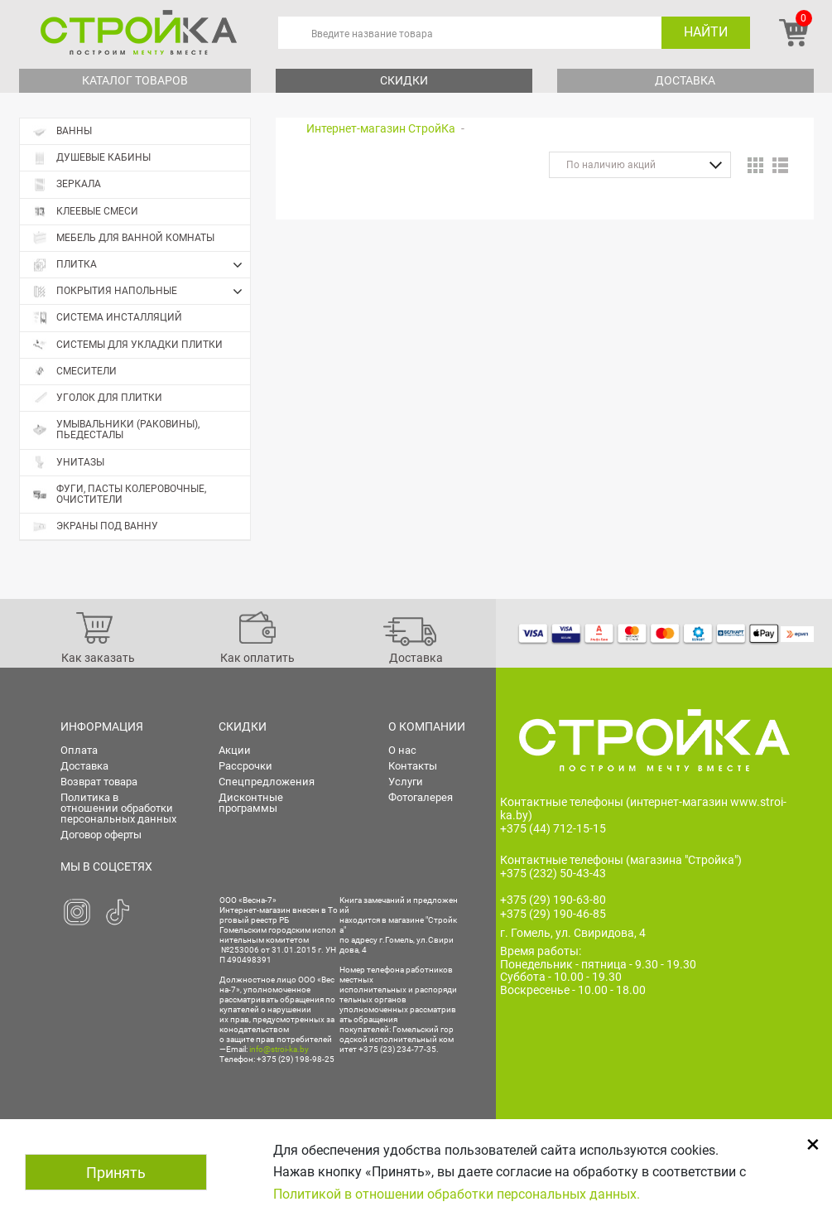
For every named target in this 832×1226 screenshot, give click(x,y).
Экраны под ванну (95, 526)
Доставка (685, 80)
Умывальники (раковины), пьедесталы (116, 429)
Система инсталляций (107, 317)
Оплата (79, 750)
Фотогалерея (420, 797)
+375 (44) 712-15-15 (553, 828)
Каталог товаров (135, 80)
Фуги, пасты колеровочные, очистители (119, 494)
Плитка (141, 265)
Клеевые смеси (85, 211)
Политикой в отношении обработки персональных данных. (456, 1194)
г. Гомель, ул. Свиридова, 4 (573, 932)
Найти (706, 32)
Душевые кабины (91, 158)
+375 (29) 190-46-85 (553, 913)
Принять (116, 1172)
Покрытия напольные (141, 291)
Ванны (62, 131)
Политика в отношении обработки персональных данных (118, 808)
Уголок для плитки (97, 398)
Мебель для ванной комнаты (123, 238)
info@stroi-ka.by (279, 1049)
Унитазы (68, 462)
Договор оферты (101, 834)
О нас (402, 750)
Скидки (404, 80)
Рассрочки (245, 765)
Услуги (405, 781)
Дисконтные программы (251, 802)
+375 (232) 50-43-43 (553, 873)
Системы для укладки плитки (127, 345)
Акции (235, 750)
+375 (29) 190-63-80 (553, 899)
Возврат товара (98, 781)
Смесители (74, 371)
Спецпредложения (267, 781)
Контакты (412, 765)
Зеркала (66, 184)
